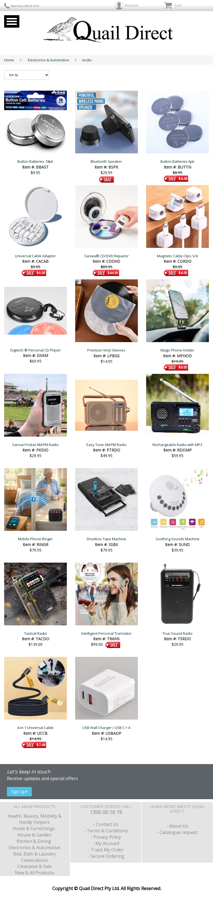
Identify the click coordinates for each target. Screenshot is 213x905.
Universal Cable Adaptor (35, 255)
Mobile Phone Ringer (35, 538)
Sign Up (19, 791)
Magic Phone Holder (177, 350)
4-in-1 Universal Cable (35, 727)
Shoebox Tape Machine (106, 538)
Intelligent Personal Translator (106, 633)
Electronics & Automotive (48, 59)
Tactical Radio (35, 633)
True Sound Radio (177, 633)
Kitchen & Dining (34, 841)
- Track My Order (105, 850)
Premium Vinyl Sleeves (106, 350)
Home (9, 59)
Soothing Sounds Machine (177, 538)
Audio (87, 59)
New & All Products (34, 873)
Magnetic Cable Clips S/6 (177, 255)
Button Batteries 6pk (177, 161)
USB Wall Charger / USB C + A (106, 727)
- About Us (177, 826)
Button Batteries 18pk (35, 161)
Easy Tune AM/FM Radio (106, 444)
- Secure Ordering (106, 856)
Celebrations (34, 860)
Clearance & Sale (34, 866)
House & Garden (34, 835)
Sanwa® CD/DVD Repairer (106, 255)
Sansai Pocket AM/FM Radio (35, 444)
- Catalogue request (177, 832)
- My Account (106, 843)
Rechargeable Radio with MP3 (177, 444)
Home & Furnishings (34, 828)
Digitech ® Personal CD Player (35, 350)
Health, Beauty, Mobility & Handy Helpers (34, 819)
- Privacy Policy (106, 837)
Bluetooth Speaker (106, 161)
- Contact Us (106, 824)
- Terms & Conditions (106, 831)
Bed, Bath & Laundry (34, 854)
